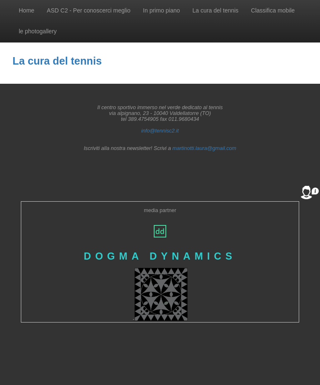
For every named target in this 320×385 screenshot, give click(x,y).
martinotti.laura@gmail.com (204, 148)
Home (26, 10)
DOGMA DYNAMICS (160, 256)
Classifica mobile (273, 10)
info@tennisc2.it (160, 131)
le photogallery (38, 31)
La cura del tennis (215, 10)
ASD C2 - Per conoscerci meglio (88, 10)
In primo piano (161, 10)
